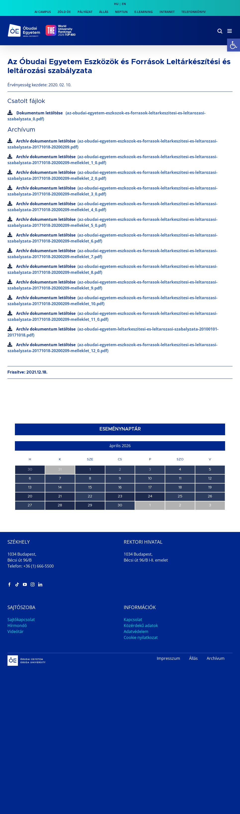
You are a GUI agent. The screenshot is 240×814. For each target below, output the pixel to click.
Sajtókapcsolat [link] (21, 688)
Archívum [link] (216, 727)
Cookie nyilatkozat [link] (141, 706)
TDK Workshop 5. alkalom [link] (36, 533)
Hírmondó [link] (17, 694)
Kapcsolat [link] (133, 688)
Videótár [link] (15, 700)
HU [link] (116, 4)
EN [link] (124, 4)
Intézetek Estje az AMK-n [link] (36, 576)
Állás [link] (193, 727)
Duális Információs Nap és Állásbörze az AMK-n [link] (54, 555)
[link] (233, 45)
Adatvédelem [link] (136, 700)
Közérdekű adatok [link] (141, 694)
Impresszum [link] (168, 727)
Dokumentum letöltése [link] (106, 116)
